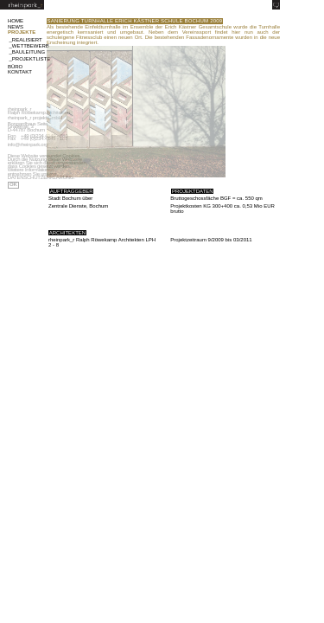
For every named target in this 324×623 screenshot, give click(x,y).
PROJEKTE (21, 32)
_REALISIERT (26, 39)
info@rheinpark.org (28, 144)
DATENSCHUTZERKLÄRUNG (41, 177)
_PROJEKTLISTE (26, 58)
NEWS (15, 26)
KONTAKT (20, 71)
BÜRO (15, 66)
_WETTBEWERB (26, 45)
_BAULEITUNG (26, 52)
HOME (15, 20)
